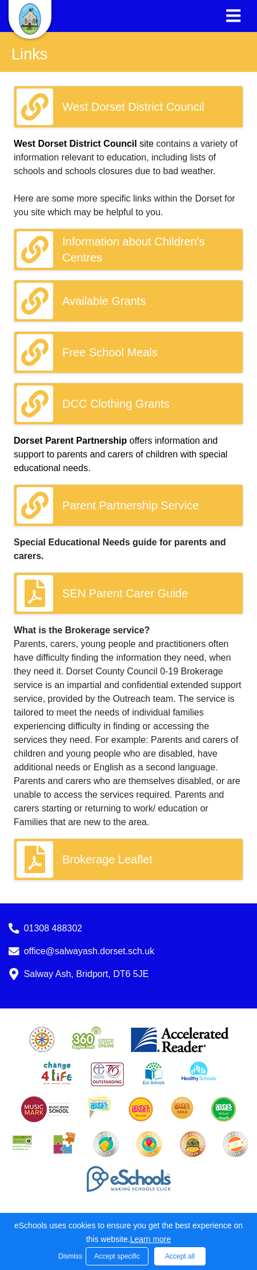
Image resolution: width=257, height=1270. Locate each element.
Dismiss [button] (69, 1256)
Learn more (150, 1239)
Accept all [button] (180, 1256)
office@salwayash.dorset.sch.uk (89, 951)
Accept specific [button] (117, 1256)
